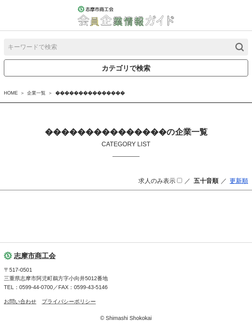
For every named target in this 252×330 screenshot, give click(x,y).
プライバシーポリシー (69, 301)
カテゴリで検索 (126, 68)
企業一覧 (36, 93)
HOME (11, 93)
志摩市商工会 (30, 256)
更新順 (239, 181)
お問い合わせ (20, 301)
